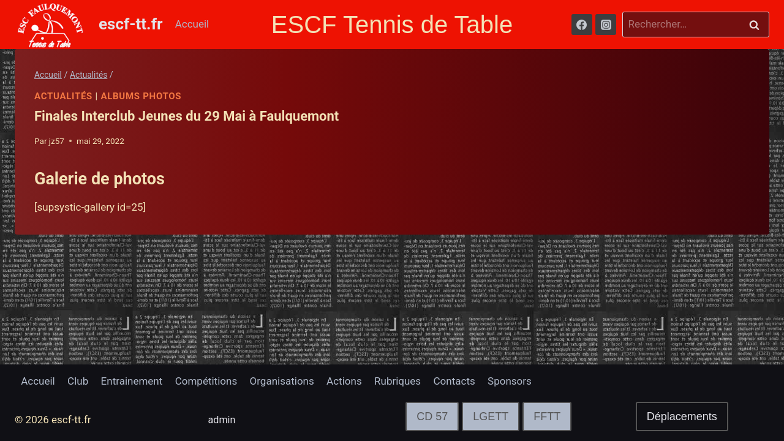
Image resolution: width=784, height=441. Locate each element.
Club (77, 381)
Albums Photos (141, 96)
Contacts (454, 381)
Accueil (192, 24)
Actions (344, 381)
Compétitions (206, 381)
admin (222, 419)
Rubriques (397, 381)
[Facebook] (581, 24)
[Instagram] (605, 24)
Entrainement (132, 381)
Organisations (282, 381)
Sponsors (510, 381)
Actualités (63, 96)
